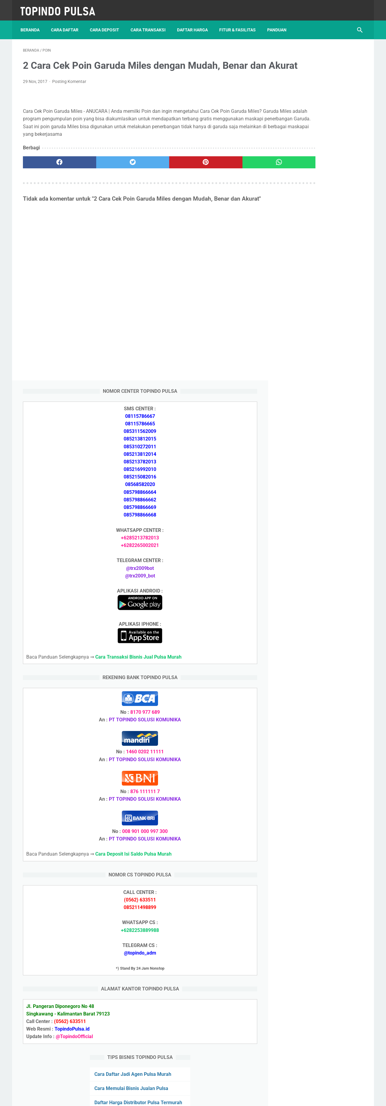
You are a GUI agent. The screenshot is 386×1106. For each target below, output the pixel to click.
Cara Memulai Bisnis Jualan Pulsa (314, 759)
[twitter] (108, 182)
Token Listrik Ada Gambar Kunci (312, 859)
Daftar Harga (194, 23)
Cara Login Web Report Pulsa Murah (316, 845)
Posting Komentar (69, 93)
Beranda (32, 23)
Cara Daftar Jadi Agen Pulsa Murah (315, 744)
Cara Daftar (67, 23)
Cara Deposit (107, 23)
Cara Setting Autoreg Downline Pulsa (317, 831)
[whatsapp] (222, 182)
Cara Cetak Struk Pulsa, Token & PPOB (319, 983)
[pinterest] (165, 182)
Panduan (279, 23)
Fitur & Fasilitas (240, 23)
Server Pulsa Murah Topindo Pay (172, 1096)
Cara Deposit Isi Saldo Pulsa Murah (315, 895)
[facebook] (51, 182)
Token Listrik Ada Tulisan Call (309, 817)
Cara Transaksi (150, 23)
